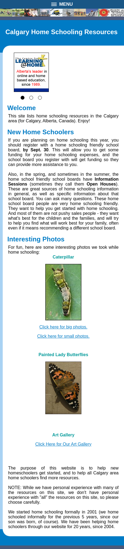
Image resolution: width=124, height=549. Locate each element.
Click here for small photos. (63, 336)
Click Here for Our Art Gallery (63, 444)
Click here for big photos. (63, 327)
